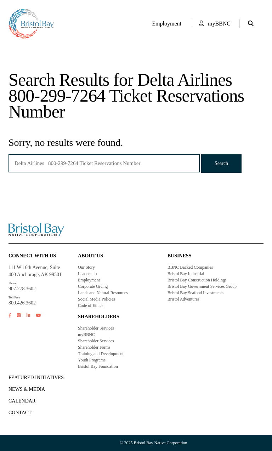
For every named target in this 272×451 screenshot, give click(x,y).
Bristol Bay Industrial (186, 273)
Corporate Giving (93, 286)
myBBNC (215, 24)
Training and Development (101, 353)
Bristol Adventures (183, 299)
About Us (90, 255)
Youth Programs (92, 360)
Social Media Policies (96, 299)
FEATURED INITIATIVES (36, 377)
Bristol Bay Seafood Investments (195, 292)
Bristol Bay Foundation (98, 366)
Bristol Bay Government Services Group (202, 286)
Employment (166, 24)
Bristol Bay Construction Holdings (197, 280)
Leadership (87, 273)
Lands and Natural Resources (103, 292)
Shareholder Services (96, 328)
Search (221, 163)
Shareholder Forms (94, 347)
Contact (20, 412)
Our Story (86, 267)
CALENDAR (21, 401)
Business (180, 255)
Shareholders (98, 316)
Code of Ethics (90, 305)
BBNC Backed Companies (190, 267)
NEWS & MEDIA (26, 389)
